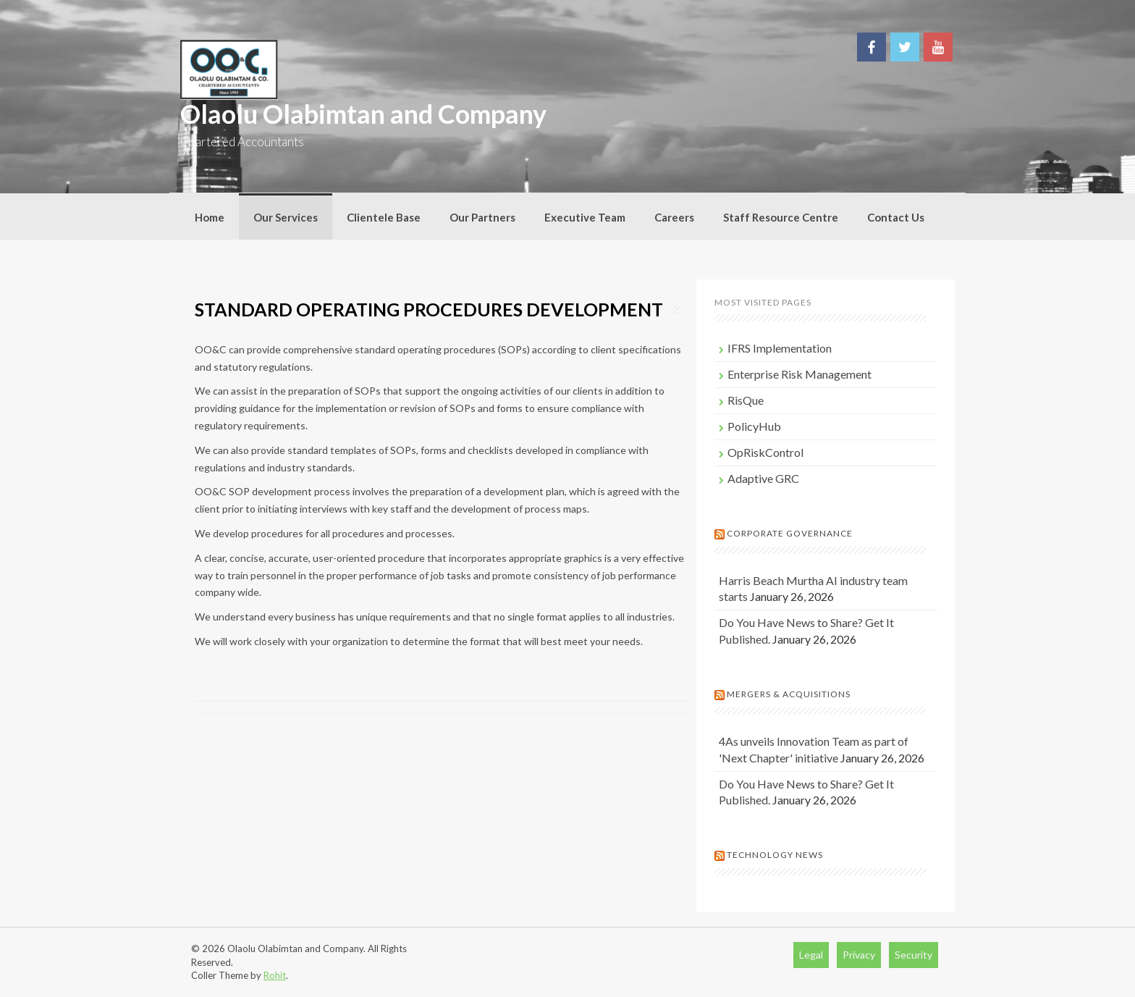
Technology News (775, 854)
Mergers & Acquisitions (789, 694)
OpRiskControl (765, 452)
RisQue (745, 400)
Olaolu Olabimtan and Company (363, 114)
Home (209, 217)
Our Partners (482, 217)
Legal (811, 954)
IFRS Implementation (779, 348)
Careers (674, 217)
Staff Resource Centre (780, 217)
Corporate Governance (790, 533)
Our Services (285, 217)
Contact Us (895, 217)
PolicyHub (754, 426)
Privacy (859, 954)
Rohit (274, 975)
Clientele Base (384, 217)
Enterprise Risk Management (799, 374)
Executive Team (584, 217)
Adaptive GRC (763, 478)
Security (913, 954)
